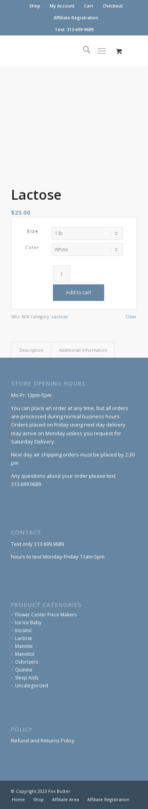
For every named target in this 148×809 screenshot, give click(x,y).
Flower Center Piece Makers (46, 614)
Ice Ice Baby (28, 622)
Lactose (60, 316)
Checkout (113, 6)
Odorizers (26, 662)
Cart (88, 6)
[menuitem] (35, 6)
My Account (62, 6)
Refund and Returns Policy (43, 740)
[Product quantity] (61, 273)
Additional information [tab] (83, 350)
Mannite (24, 646)
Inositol (23, 630)
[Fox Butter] (61, 51)
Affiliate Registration (76, 17)
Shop (34, 6)
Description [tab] (31, 350)
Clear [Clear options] (131, 316)
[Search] (82, 51)
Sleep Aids (26, 677)
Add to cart (78, 292)
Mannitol (24, 654)
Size (32, 231)
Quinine (23, 669)
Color (32, 247)
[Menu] (101, 50)
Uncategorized (31, 685)
